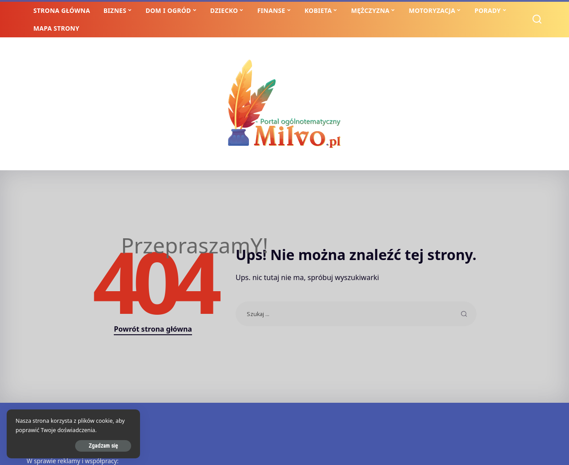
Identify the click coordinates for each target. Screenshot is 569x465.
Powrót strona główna (153, 329)
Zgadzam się (103, 445)
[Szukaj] (537, 19)
